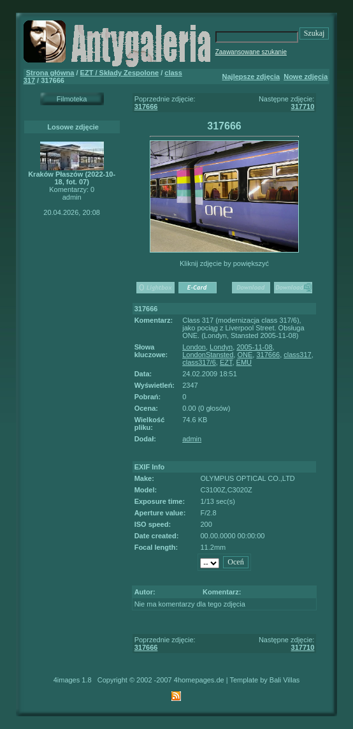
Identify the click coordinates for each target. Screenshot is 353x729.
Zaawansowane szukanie (251, 51)
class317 (297, 354)
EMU (244, 362)
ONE (244, 354)
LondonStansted (207, 354)
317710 (303, 106)
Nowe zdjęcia (306, 76)
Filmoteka (72, 99)
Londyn (221, 347)
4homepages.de (199, 680)
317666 (146, 106)
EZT (226, 362)
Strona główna (50, 73)
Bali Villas (285, 680)
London (194, 347)
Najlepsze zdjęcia (251, 76)
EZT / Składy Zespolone (119, 73)
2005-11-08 (254, 347)
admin (191, 439)
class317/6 (199, 362)
